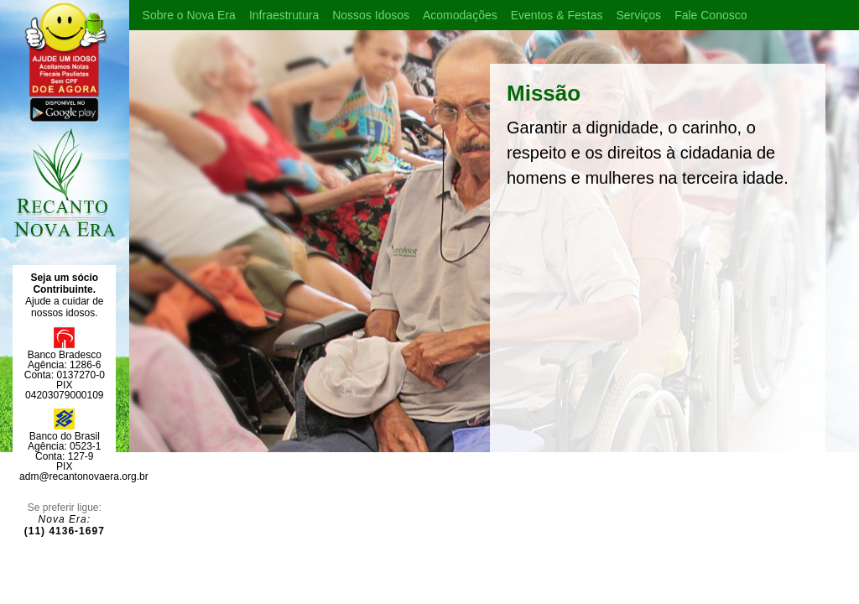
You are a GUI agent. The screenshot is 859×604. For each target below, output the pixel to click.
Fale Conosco (710, 15)
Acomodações (460, 15)
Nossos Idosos (370, 15)
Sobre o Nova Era (189, 15)
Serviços (638, 15)
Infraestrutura (284, 15)
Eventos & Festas (557, 15)
